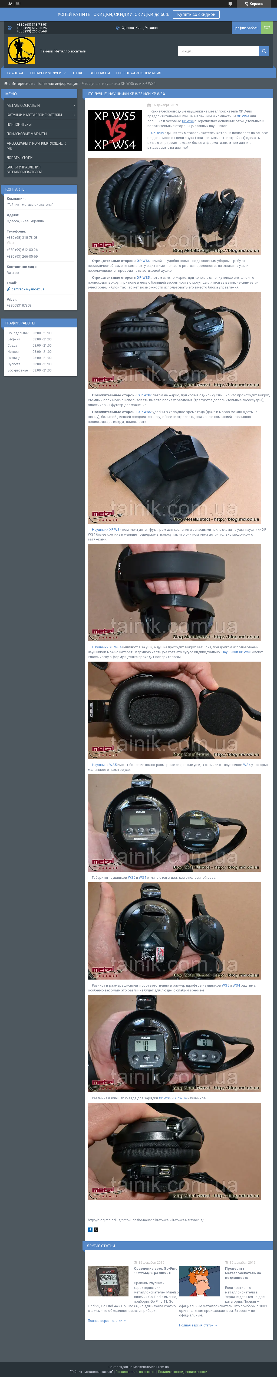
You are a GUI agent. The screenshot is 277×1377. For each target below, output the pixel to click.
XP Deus (157, 133)
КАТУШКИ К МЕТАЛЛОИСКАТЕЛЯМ (34, 115)
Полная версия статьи (105, 1320)
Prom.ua (162, 1367)
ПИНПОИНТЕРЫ (19, 124)
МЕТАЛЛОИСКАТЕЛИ (23, 105)
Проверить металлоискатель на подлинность (243, 1273)
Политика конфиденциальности (182, 1372)
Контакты (100, 73)
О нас (78, 73)
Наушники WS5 (104, 765)
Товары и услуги (45, 73)
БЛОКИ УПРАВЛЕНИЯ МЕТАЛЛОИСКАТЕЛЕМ (24, 169)
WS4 (246, 765)
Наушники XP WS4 (106, 529)
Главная (15, 73)
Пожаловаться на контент (136, 1372)
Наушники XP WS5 (236, 652)
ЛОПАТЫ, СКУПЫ (20, 157)
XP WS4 (243, 116)
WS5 (131, 877)
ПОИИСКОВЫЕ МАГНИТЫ (27, 134)
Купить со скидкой (196, 14)
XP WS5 (143, 278)
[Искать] (264, 51)
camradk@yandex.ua (28, 289)
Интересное (22, 83)
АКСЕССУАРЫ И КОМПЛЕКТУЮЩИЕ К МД (36, 145)
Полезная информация (138, 73)
